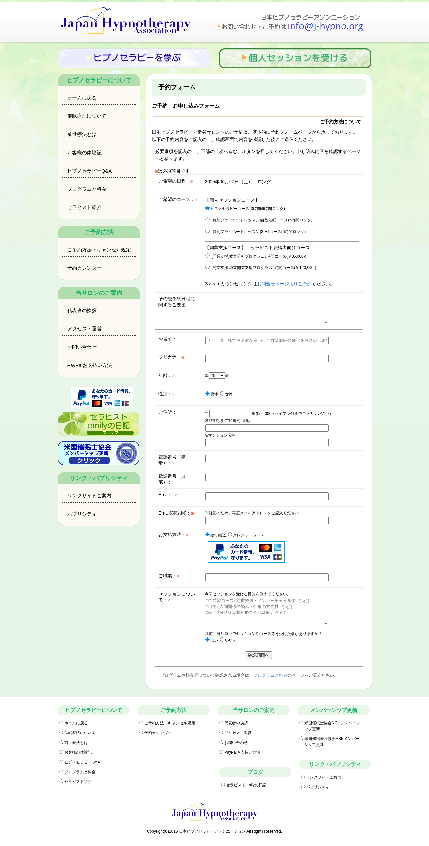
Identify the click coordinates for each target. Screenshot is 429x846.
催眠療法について (86, 116)
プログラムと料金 (86, 189)
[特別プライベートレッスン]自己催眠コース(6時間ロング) (258, 220)
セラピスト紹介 (84, 207)
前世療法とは (82, 134)
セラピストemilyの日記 (246, 785)
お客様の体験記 (84, 152)
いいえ (228, 640)
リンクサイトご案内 (89, 495)
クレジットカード (246, 535)
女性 (226, 394)
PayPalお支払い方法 (89, 365)
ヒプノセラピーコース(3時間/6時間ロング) (245, 208)
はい (211, 640)
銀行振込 (215, 535)
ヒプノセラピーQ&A (89, 171)
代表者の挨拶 (82, 310)
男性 (211, 394)
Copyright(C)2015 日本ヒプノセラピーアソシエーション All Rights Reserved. (214, 831)
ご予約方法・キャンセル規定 (99, 249)
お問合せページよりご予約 (284, 283)
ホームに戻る (82, 97)
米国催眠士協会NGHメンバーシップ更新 (332, 726)
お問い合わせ (82, 347)
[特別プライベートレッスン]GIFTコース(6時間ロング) (255, 231)
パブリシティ (82, 514)
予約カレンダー (84, 268)
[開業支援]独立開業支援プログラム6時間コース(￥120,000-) (260, 267)
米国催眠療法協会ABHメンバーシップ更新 (331, 741)
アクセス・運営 (84, 328)
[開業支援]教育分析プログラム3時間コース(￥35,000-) (255, 256)
